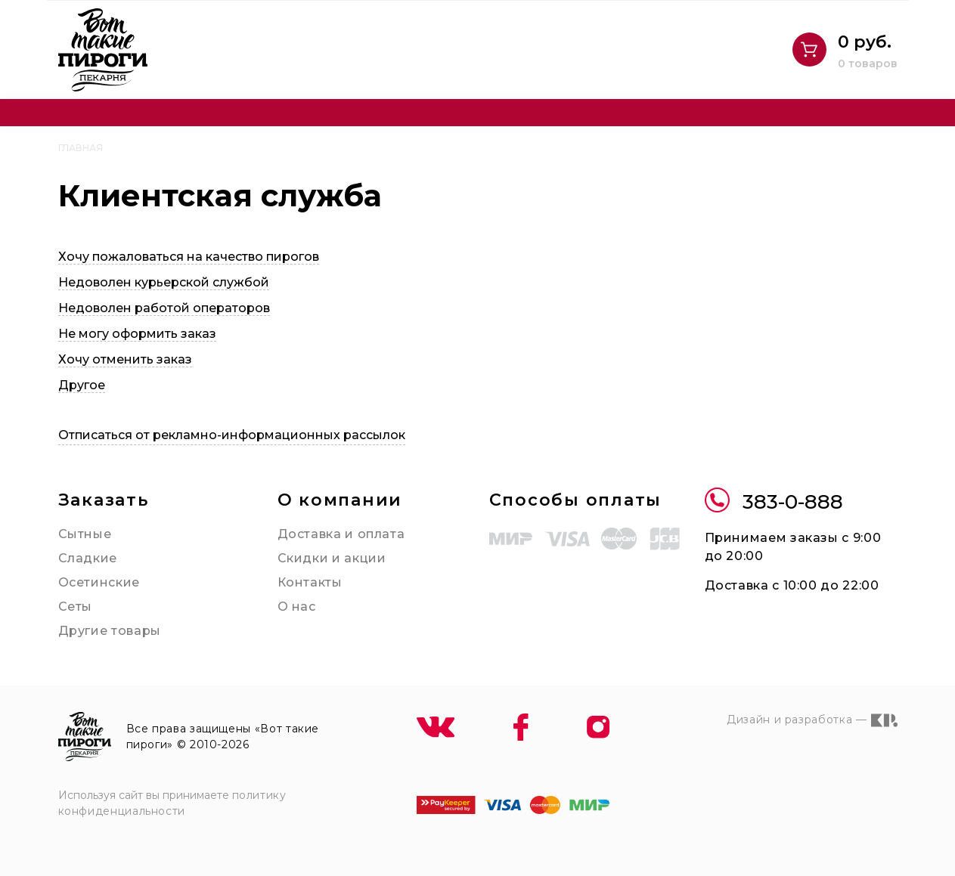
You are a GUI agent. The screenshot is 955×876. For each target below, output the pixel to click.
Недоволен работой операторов (164, 308)
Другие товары (109, 631)
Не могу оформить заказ (137, 334)
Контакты (310, 582)
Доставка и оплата (341, 534)
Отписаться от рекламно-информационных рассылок (231, 435)
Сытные (85, 534)
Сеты (75, 606)
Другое (81, 385)
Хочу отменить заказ (125, 359)
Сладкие (87, 558)
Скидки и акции (332, 558)
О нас (297, 606)
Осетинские (99, 582)
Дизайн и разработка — (812, 720)
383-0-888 (774, 502)
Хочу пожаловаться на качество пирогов (188, 256)
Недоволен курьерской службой (163, 282)
